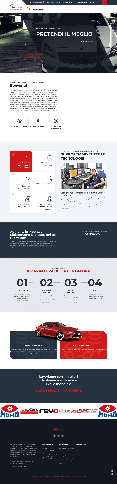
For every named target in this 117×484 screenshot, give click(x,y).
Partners (75, 9)
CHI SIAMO (60, 9)
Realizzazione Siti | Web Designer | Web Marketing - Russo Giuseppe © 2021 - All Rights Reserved (58, 476)
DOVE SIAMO (91, 9)
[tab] (21, 161)
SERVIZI (68, 9)
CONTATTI (101, 9)
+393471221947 (37, 10)
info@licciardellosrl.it (36, 2)
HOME (53, 9)
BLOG (83, 9)
